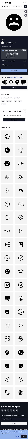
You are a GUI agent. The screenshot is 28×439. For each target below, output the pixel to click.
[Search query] (14, 115)
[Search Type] (3, 6)
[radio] (14, 54)
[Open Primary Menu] (2, 2)
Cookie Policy (15, 432)
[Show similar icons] (25, 15)
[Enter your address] (14, 419)
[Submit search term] (25, 6)
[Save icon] (25, 11)
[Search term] (15, 6)
